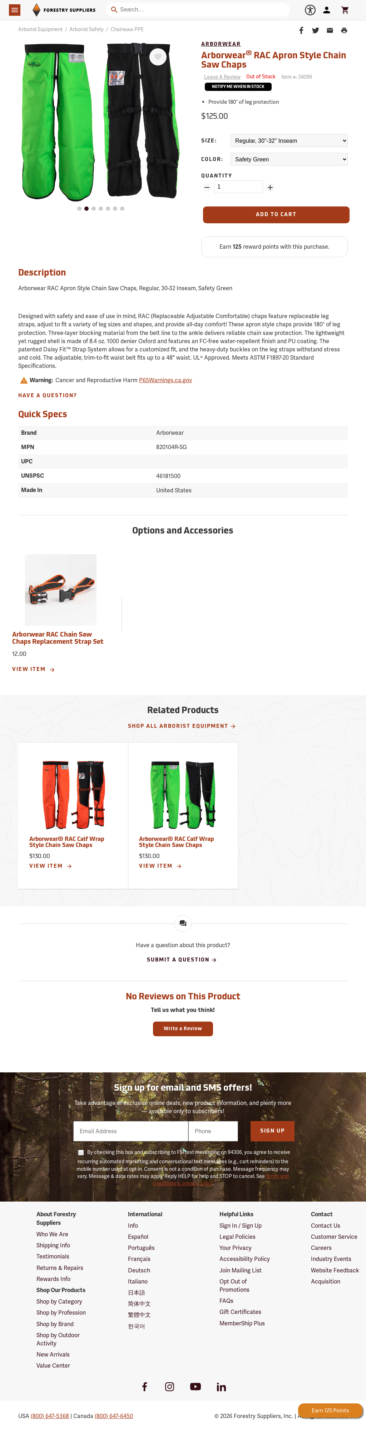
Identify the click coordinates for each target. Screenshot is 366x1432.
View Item (33, 670)
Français (139, 1259)
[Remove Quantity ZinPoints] (207, 187)
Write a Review (183, 1029)
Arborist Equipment (40, 29)
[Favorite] (158, 56)
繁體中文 (139, 1315)
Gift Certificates (240, 1312)
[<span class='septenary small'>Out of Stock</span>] (261, 77)
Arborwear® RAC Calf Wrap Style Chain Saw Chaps (66, 843)
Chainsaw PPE (127, 29)
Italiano (138, 1281)
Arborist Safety (86, 29)
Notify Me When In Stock (238, 87)
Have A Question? (47, 396)
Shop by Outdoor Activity (58, 1339)
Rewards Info (53, 1279)
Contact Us (325, 1225)
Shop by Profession (61, 1312)
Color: (212, 159)
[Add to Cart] (276, 214)
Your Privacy (235, 1248)
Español (138, 1237)
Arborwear (221, 44)
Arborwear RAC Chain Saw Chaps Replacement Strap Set (58, 639)
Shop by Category (59, 1301)
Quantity (216, 176)
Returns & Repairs (59, 1268)
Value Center (53, 1365)
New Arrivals (53, 1354)
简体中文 (139, 1303)
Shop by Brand (55, 1324)
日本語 (136, 1292)
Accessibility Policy (244, 1259)
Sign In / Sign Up (240, 1225)
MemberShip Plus (242, 1323)
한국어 (136, 1326)
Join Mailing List (240, 1270)
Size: (209, 141)
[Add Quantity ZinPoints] (270, 187)
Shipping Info (53, 1245)
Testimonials (52, 1256)
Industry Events (331, 1259)
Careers (321, 1248)
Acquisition (325, 1281)
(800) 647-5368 (50, 1416)
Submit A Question (182, 960)
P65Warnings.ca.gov (165, 380)
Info (133, 1225)
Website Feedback (335, 1270)
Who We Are (52, 1234)
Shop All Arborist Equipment (182, 726)
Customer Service (334, 1237)
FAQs (226, 1301)
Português (141, 1248)
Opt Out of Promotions (234, 1286)
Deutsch (139, 1270)
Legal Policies (237, 1237)
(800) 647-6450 (114, 1416)
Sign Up (272, 1131)
